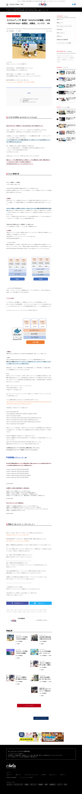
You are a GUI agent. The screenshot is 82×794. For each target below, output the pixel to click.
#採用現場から (64, 59)
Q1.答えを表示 (10, 483)
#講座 (15, 609)
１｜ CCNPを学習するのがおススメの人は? (29, 98)
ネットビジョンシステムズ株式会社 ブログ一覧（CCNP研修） (20, 82)
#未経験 (58, 57)
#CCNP (45, 609)
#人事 (58, 61)
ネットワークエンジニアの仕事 (64, 43)
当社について (60, 19)
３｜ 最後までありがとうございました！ (28, 101)
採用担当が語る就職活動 (62, 39)
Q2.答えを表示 (10, 498)
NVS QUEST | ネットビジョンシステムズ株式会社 (17, 540)
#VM (45, 611)
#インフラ (71, 59)
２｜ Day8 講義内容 (24, 100)
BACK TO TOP (41, 718)
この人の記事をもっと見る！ (41, 620)
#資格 (12, 609)
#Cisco (40, 609)
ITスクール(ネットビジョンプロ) (64, 26)
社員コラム (59, 36)
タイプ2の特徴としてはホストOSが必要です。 (29, 513)
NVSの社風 (59, 29)
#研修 (8, 609)
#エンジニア (27, 609)
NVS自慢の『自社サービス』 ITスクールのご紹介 (17, 534)
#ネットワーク (20, 609)
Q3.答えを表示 (10, 513)
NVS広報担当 (10, 31)
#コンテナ (33, 611)
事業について (60, 22)
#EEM (28, 611)
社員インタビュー (61, 32)
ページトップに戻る (29, 705)
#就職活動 (71, 57)
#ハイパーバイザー (39, 611)
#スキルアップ (9, 611)
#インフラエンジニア (34, 609)
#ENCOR (15, 611)
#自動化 (24, 611)
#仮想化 (19, 611)
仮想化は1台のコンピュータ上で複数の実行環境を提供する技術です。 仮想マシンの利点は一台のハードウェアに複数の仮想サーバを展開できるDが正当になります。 (29, 498)
